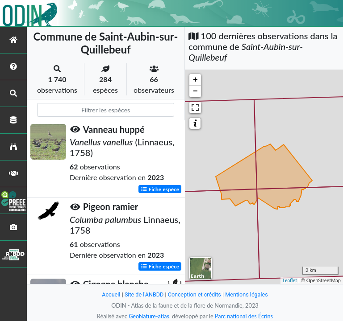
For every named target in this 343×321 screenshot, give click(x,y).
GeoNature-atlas (148, 316)
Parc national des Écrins (244, 316)
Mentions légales (247, 294)
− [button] (195, 91)
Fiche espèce (160, 188)
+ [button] (195, 79)
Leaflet (290, 280)
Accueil (109, 294)
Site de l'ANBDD (143, 294)
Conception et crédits (194, 294)
